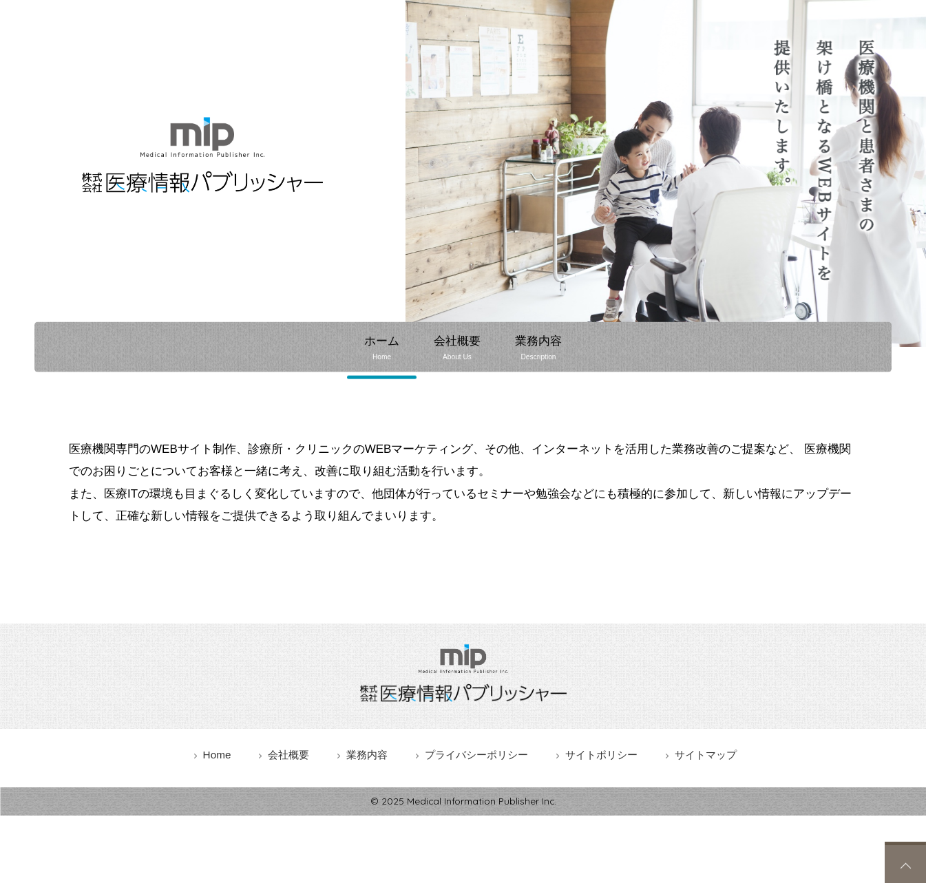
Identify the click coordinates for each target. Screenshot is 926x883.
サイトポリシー (601, 754)
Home (217, 754)
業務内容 (539, 347)
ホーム (381, 347)
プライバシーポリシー (476, 754)
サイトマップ (706, 754)
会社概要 (457, 347)
